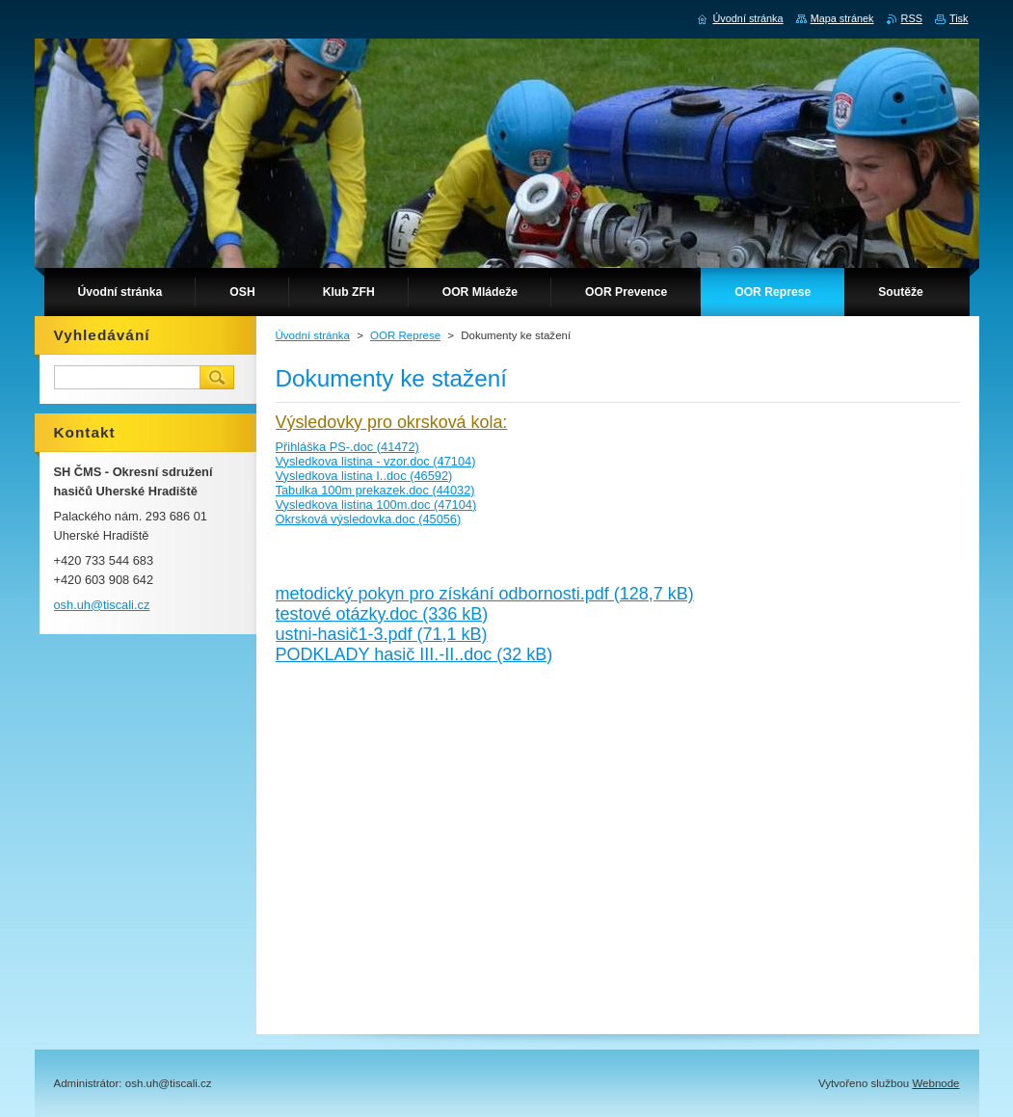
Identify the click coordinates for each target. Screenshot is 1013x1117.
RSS (911, 18)
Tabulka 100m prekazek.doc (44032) (375, 490)
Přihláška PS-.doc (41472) (347, 446)
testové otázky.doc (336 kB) (382, 614)
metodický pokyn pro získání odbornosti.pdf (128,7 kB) (485, 593)
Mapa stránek (842, 18)
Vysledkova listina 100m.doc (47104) (376, 504)
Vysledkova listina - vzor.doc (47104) (376, 461)
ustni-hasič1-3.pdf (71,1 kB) (382, 634)
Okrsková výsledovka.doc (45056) (369, 519)
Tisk (959, 18)
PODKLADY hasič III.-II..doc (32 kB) (414, 654)
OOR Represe (405, 335)
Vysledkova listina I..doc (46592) (364, 475)
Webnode (935, 1083)
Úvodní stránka (313, 335)
